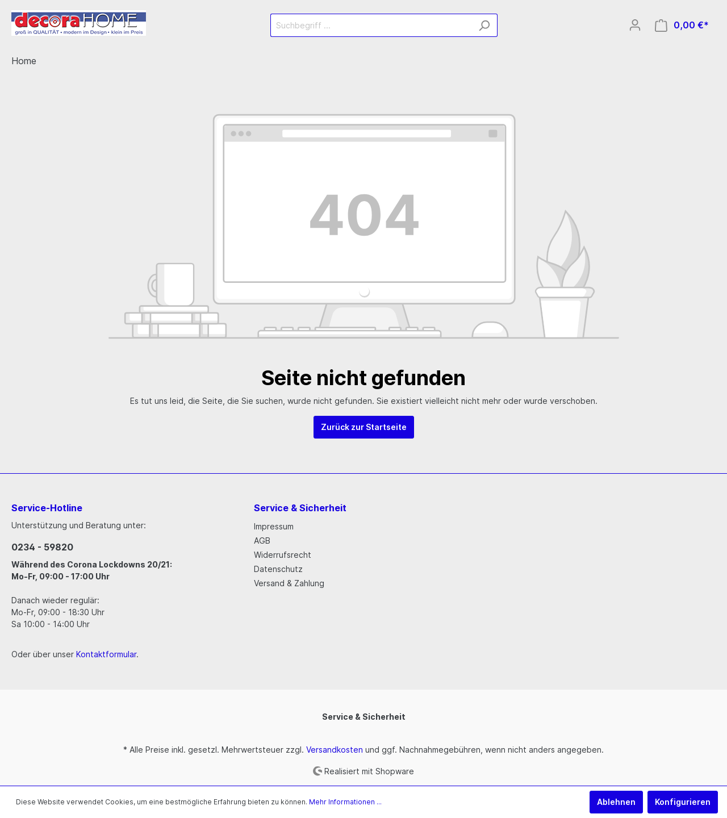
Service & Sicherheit (364, 716)
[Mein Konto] (635, 25)
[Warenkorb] (682, 25)
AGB (262, 540)
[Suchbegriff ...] (370, 25)
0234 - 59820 (42, 547)
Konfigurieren (683, 802)
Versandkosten (334, 749)
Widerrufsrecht (282, 555)
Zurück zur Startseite (364, 427)
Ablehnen (616, 802)
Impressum (274, 526)
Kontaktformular (106, 654)
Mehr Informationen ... (345, 802)
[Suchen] (484, 25)
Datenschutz (278, 569)
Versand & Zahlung (289, 583)
